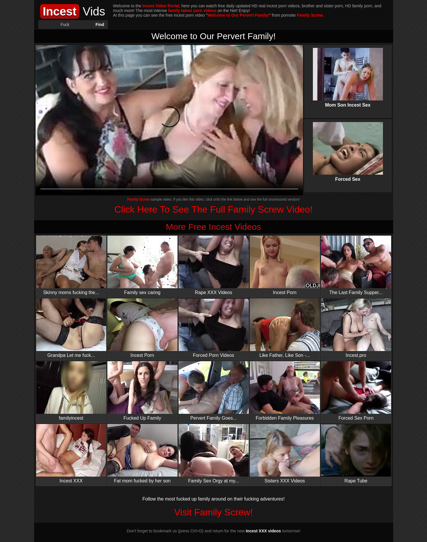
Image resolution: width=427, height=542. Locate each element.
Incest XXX (71, 453)
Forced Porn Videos (214, 328)
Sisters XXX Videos (285, 453)
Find (99, 24)
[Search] (65, 24)
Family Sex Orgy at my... (214, 453)
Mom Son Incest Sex (348, 73)
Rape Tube (356, 453)
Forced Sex (348, 147)
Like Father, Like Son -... (285, 328)
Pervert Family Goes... (214, 391)
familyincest (71, 391)
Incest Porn (285, 265)
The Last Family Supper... (356, 265)
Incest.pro (356, 328)
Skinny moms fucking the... (71, 265)
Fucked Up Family (142, 391)
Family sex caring (142, 265)
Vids (72, 11)
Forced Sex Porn (356, 391)
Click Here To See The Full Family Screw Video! (213, 209)
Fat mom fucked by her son (142, 453)
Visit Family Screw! (213, 512)
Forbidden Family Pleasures (285, 391)
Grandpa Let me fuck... (71, 328)
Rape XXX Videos (214, 265)
